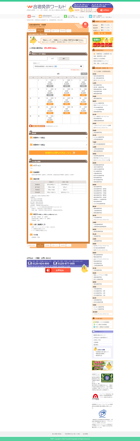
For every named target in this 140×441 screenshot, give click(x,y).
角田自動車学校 (98, 98)
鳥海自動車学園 (98, 91)
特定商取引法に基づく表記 (72, 434)
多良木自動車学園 (98, 302)
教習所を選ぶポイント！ (100, 335)
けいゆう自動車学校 (99, 307)
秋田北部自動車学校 (99, 76)
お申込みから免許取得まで (101, 337)
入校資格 (96, 342)
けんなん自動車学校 (99, 103)
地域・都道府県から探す (100, 56)
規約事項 (96, 344)
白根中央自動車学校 (99, 169)
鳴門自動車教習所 (98, 254)
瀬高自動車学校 (98, 284)
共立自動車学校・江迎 (99, 295)
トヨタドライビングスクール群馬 (102, 125)
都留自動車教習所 (98, 151)
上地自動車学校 (98, 210)
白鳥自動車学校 (98, 270)
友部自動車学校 (98, 132)
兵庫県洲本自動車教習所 (100, 226)
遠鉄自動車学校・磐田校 (100, 195)
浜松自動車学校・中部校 (100, 193)
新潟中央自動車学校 (99, 175)
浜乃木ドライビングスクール (101, 245)
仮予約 (66, 95)
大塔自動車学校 (98, 289)
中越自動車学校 (98, 173)
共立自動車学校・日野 (99, 291)
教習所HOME (31, 30)
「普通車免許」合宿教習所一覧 (103, 54)
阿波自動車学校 (98, 261)
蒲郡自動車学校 (98, 208)
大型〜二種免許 (102, 16)
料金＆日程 (40, 30)
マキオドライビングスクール (101, 314)
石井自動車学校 (98, 263)
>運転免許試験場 (99, 353)
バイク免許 (76, 16)
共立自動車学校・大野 (99, 293)
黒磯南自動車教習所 (99, 120)
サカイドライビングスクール (101, 219)
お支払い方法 (97, 340)
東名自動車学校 (98, 201)
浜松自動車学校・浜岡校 (100, 191)
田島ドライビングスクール (101, 105)
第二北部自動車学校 (99, 78)
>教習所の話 (98, 355)
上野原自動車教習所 (99, 149)
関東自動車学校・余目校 (100, 89)
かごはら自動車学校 (99, 137)
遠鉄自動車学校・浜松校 (100, 197)
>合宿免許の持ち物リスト (102, 351)
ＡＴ (52, 58)
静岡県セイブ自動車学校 (100, 199)
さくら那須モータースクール (101, 116)
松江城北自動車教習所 (99, 248)
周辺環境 (63, 30)
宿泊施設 (47, 30)
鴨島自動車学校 (98, 257)
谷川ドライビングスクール (101, 127)
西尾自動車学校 (98, 212)
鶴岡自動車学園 (98, 93)
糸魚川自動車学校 (98, 167)
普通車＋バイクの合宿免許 (102, 322)
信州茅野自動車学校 (99, 155)
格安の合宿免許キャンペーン (101, 61)
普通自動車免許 (51, 16)
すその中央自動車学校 (99, 203)
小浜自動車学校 (98, 217)
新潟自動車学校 (98, 177)
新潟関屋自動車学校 (99, 165)
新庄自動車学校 (98, 85)
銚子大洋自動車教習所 (99, 144)
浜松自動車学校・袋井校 (100, 188)
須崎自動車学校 (98, 277)
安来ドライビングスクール (101, 250)
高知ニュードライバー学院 (101, 275)
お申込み (106, 10)
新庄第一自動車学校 (99, 87)
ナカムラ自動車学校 (99, 309)
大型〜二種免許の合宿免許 (102, 327)
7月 (83, 73)
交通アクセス (55, 30)
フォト (68, 30)
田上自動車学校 (98, 171)
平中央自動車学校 (98, 107)
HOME (33, 16)
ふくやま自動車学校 (99, 109)
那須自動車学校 (98, 118)
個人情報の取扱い (57, 434)
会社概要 (85, 434)
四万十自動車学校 (98, 279)
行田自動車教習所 (98, 139)
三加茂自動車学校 (98, 265)
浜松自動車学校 (98, 186)
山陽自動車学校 (98, 241)
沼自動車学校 (97, 236)
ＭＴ (64, 58)
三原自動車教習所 (98, 224)
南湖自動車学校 (98, 111)
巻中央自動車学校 (98, 179)
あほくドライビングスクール (101, 259)
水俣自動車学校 (98, 300)
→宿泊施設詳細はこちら (76, 69)
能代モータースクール (99, 80)
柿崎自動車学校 (98, 182)
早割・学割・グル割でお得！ (101, 63)
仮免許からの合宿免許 (99, 58)
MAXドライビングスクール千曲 (102, 160)
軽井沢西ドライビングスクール (102, 158)
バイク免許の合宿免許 (101, 324)
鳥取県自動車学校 (98, 231)
